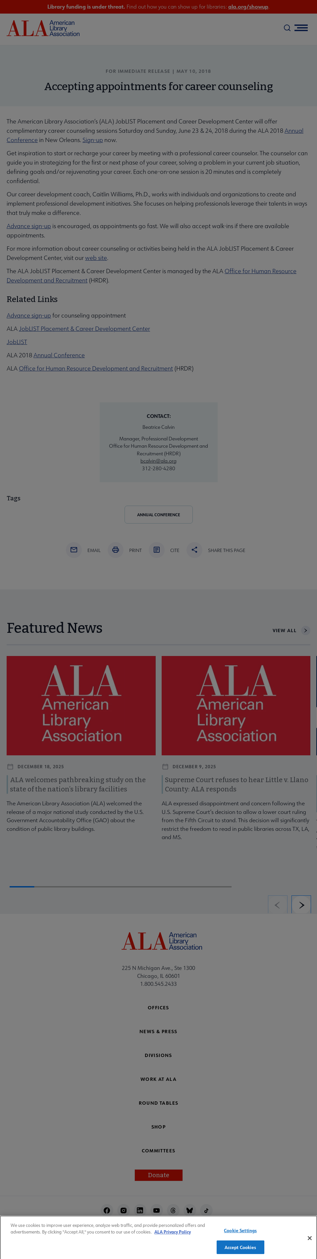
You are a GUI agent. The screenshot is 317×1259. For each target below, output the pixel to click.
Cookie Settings (240, 1233)
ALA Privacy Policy (172, 1235)
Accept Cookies (240, 1250)
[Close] (309, 1241)
